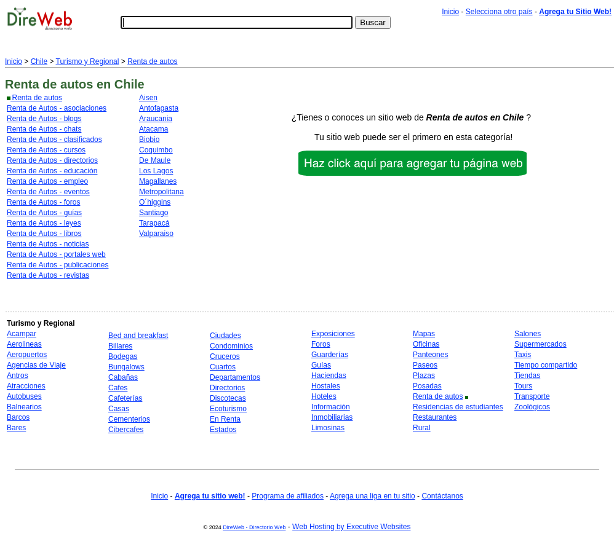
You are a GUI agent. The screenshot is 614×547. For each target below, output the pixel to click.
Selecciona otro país (499, 11)
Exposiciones (333, 333)
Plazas (424, 375)
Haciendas (328, 375)
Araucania (155, 118)
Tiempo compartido (545, 365)
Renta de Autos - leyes (44, 223)
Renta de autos (152, 61)
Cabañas (123, 377)
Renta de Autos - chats (44, 129)
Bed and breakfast (138, 335)
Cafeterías (125, 398)
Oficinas (426, 344)
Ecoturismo (228, 408)
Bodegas (122, 356)
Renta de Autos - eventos (48, 191)
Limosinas (328, 427)
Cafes (117, 388)
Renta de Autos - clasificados (54, 139)
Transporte (532, 396)
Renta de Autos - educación (52, 171)
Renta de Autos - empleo (47, 181)
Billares (120, 346)
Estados (223, 429)
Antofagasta (158, 108)
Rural (422, 427)
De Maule (154, 160)
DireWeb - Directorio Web (254, 527)
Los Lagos (156, 171)
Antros (17, 375)
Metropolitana (161, 191)
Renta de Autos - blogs (44, 118)
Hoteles (324, 396)
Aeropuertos (27, 354)
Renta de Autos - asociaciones (56, 108)
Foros (320, 344)
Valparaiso (156, 233)
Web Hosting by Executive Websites (351, 526)
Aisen (148, 97)
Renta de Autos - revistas (48, 275)
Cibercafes (125, 429)
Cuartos (223, 367)
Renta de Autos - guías (44, 212)
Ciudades (225, 335)
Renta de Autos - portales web (56, 254)
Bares (16, 427)
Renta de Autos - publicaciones (57, 265)
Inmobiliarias (332, 417)
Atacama (153, 129)
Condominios (231, 346)
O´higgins (154, 202)
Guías (321, 365)
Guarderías (329, 354)
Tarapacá (154, 223)
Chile (39, 61)
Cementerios (129, 419)
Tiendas (527, 375)
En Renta (225, 419)
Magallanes (158, 181)
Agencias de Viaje (36, 365)
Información (330, 407)
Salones (527, 333)
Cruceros (225, 356)
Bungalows (126, 367)
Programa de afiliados (288, 496)
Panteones (430, 354)
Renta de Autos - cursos (46, 150)
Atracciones (26, 386)
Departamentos (235, 377)
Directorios (227, 388)
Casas (118, 408)
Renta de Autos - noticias (48, 244)
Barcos (18, 417)
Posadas (427, 386)
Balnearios (24, 407)
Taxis (522, 354)
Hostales (325, 386)
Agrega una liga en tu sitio (372, 496)
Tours (523, 386)
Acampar (21, 333)
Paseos (425, 365)
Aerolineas (24, 344)
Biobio (149, 139)
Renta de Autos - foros (43, 202)
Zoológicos (532, 407)
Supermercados (540, 344)
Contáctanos (442, 496)
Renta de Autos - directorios (52, 160)
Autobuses (24, 396)
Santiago (153, 212)
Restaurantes (435, 417)
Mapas (424, 333)
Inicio (450, 11)
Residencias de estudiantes (458, 407)
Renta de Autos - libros (44, 233)
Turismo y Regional (87, 61)
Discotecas (228, 398)
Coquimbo (156, 150)
